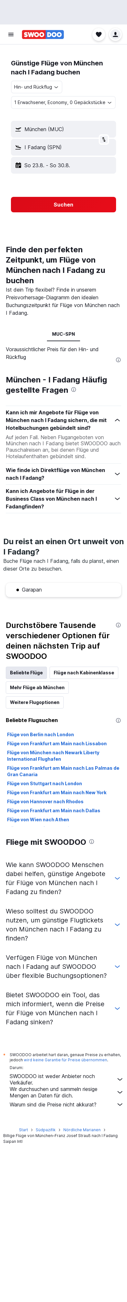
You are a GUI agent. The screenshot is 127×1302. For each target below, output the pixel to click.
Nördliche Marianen (82, 1129)
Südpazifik (46, 1129)
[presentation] (118, 360)
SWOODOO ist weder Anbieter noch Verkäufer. (67, 1079)
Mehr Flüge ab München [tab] (37, 687)
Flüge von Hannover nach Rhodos (45, 801)
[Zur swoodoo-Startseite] (43, 34)
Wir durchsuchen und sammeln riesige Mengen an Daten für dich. (67, 1092)
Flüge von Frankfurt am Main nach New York (56, 792)
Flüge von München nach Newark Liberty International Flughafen (53, 756)
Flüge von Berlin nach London (40, 734)
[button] (11, 34)
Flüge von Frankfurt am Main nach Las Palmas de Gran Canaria (63, 771)
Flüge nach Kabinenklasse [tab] (84, 672)
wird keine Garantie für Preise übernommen (65, 1059)
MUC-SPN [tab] (63, 334)
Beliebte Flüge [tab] (26, 672)
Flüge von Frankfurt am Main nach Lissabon (57, 743)
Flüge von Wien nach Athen (38, 819)
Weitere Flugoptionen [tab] (34, 702)
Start (23, 1129)
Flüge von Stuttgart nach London (44, 783)
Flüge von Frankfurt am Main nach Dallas (53, 810)
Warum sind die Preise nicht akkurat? (67, 1104)
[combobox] (36, 87)
